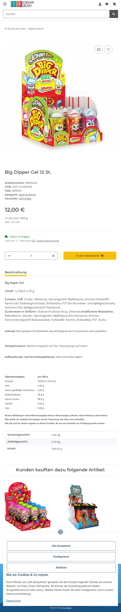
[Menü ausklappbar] (5, 2)
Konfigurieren (61, 556)
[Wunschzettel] (106, 4)
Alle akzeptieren (61, 545)
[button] (100, 4)
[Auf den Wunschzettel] (108, 49)
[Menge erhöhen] (53, 255)
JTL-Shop (66, 607)
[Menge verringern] (9, 255)
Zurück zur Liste (16, 28)
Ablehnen (61, 567)
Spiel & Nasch (27, 194)
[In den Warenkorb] (8, 40)
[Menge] (31, 255)
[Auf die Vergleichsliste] (99, 49)
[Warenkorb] (114, 4)
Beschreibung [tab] (15, 272)
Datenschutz (13, 600)
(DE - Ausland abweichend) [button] (45, 240)
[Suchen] (56, 14)
